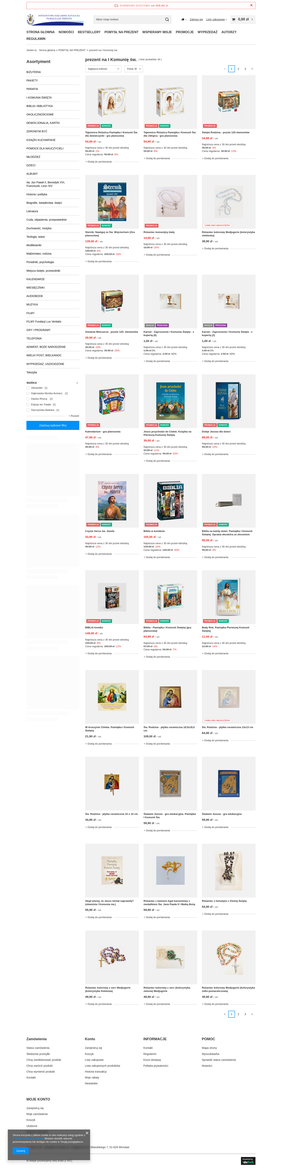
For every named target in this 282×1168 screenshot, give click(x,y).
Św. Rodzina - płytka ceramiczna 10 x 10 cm (111, 813)
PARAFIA (32, 88)
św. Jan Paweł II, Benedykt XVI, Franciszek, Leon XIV (45, 184)
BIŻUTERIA (33, 72)
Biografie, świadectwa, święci (44, 202)
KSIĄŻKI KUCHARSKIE (41, 140)
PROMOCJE (185, 32)
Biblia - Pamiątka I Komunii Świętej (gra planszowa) (167, 629)
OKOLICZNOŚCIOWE (40, 114)
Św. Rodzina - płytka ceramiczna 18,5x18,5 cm (169, 729)
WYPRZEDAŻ (207, 32)
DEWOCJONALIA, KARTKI (43, 122)
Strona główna (47, 50)
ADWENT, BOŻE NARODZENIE (46, 346)
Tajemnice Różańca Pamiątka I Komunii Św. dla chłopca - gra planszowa (170, 134)
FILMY (30, 313)
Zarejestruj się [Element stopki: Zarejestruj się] (93, 1047)
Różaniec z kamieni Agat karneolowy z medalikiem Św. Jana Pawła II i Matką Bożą (169, 902)
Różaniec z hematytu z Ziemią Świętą (224, 900)
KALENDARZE (35, 279)
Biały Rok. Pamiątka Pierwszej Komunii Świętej (225, 629)
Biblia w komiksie (154, 531)
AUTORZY (229, 32)
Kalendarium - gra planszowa (102, 431)
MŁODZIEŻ (33, 156)
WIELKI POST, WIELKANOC (44, 355)
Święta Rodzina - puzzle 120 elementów (225, 132)
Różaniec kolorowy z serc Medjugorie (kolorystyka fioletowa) (107, 989)
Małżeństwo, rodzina (39, 253)
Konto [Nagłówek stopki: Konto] (90, 1039)
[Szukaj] (167, 19)
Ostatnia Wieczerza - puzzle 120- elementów (111, 331)
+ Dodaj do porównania (98, 161)
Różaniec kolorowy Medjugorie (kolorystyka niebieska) (228, 234)
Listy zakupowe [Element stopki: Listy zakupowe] (94, 1059)
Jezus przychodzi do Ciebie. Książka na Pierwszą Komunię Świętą (167, 433)
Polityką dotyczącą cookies (28, 1138)
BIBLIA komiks (94, 627)
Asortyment (38, 61)
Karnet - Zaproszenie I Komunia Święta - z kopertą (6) (169, 333)
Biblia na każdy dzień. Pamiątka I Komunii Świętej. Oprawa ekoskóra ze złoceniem (227, 533)
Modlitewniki (33, 245)
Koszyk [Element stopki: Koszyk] (89, 1054)
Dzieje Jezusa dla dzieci (216, 431)
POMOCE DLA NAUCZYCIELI (44, 148)
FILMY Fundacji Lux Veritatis (43, 321)
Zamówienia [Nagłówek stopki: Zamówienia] (36, 1039)
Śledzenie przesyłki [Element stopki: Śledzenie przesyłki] (38, 1054)
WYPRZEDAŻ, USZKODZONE (45, 364)
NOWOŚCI (66, 32)
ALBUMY (32, 173)
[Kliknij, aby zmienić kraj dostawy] (184, 19)
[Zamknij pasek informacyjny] (251, 5)
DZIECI (30, 165)
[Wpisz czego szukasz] (132, 19)
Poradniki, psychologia (40, 262)
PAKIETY (32, 80)
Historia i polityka (36, 194)
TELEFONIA (34, 338)
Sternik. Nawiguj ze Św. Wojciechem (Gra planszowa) (110, 234)
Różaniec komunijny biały (159, 232)
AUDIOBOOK (34, 296)
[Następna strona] (252, 68)
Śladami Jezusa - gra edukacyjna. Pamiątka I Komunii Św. (170, 815)
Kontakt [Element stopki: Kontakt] (31, 1077)
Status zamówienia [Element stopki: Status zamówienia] (38, 1047)
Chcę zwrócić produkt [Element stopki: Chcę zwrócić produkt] (39, 1065)
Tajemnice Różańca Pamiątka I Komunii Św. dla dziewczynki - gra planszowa (111, 134)
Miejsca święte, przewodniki (43, 270)
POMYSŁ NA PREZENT (121, 32)
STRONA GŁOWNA (40, 32)
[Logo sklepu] (54, 19)
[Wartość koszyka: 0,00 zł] (243, 19)
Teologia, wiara (35, 236)
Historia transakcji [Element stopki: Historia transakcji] (96, 1071)
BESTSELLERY (89, 32)
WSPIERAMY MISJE (157, 32)
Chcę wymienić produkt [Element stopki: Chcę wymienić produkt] (40, 1071)
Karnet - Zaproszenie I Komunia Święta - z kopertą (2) (227, 333)
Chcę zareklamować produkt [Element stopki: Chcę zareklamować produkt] (43, 1059)
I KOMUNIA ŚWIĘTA (39, 97)
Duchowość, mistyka (39, 228)
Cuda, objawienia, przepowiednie (46, 219)
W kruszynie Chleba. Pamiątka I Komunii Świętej (109, 729)
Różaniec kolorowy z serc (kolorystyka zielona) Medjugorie (167, 989)
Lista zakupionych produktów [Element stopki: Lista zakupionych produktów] (102, 1065)
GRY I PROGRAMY (38, 330)
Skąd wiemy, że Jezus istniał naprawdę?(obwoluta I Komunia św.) (109, 902)
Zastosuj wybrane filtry (52, 425)
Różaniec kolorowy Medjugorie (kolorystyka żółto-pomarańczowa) (228, 989)
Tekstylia (31, 372)
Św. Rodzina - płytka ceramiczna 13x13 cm (227, 727)
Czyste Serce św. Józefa (99, 531)
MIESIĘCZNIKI (35, 287)
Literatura (32, 211)
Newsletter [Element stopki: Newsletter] (91, 1083)
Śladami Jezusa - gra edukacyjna (222, 813)
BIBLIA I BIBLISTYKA (39, 106)
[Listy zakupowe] (216, 19)
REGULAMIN (35, 38)
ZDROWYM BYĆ (36, 131)
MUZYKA (32, 304)
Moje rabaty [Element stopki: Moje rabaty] (92, 1077)
